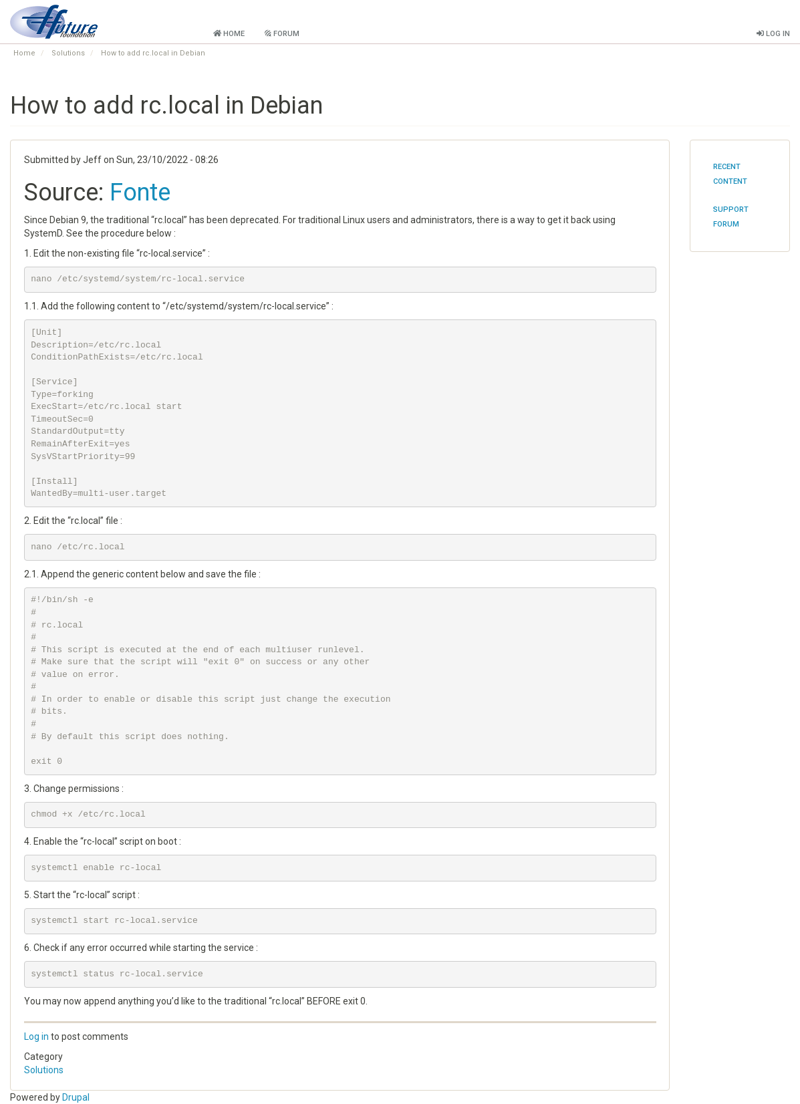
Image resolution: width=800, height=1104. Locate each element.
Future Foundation (145, 20)
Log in (36, 1036)
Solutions (68, 53)
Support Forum (731, 217)
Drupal (76, 1097)
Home (24, 53)
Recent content (730, 174)
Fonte (140, 192)
